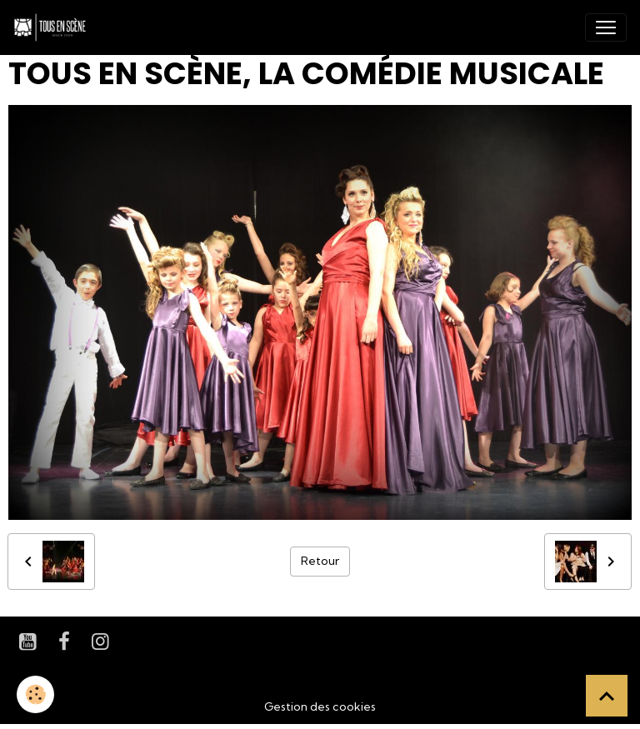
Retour (320, 560)
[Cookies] (35, 694)
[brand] (53, 27)
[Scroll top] (607, 696)
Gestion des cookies (320, 706)
